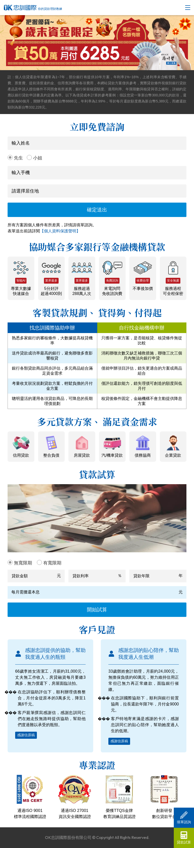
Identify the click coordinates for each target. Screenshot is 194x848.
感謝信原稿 (26, 735)
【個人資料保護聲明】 (60, 231)
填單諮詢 (184, 817)
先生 (18, 157)
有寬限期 (52, 562)
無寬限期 (23, 562)
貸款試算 (184, 837)
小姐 (37, 157)
